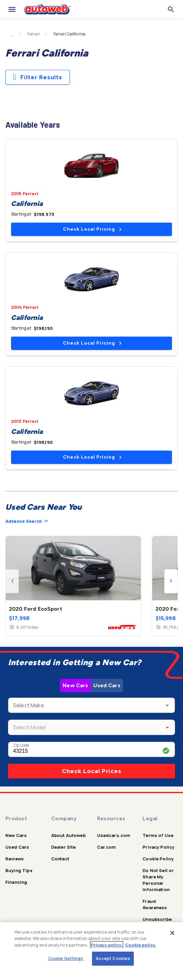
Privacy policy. (106, 945)
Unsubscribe (157, 919)
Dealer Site (63, 847)
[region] (91, 946)
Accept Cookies (113, 958)
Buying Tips (18, 870)
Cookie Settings (65, 958)
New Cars (75, 685)
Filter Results (37, 77)
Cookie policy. (140, 945)
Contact (60, 859)
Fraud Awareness (155, 904)
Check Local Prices (91, 771)
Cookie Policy (158, 859)
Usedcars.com (113, 835)
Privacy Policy (158, 847)
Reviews (14, 859)
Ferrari (33, 34)
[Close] (172, 933)
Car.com (106, 847)
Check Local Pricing (92, 229)
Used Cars (106, 685)
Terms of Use (158, 835)
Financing (16, 882)
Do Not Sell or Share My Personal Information (158, 879)
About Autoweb (68, 835)
